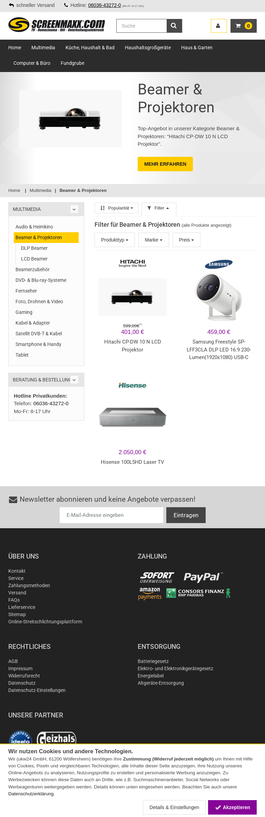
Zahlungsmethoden (29, 585)
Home (14, 47)
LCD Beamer (34, 259)
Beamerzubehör (33, 269)
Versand (17, 592)
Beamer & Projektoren (39, 237)
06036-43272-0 (104, 5)
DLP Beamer (34, 248)
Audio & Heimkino (34, 226)
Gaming (24, 312)
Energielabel (151, 675)
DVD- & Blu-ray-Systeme (41, 280)
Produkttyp (114, 240)
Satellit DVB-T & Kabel (39, 333)
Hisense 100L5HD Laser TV (132, 462)
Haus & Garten (197, 47)
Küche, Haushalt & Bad (90, 47)
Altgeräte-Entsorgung (161, 683)
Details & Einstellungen (174, 807)
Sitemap (17, 614)
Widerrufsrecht (24, 675)
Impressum (20, 668)
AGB (13, 661)
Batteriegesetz (153, 661)
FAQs (14, 600)
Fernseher (26, 291)
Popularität (116, 208)
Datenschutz (22, 683)
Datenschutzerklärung (30, 793)
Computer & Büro (31, 63)
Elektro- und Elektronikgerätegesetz (175, 668)
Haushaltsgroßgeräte (148, 47)
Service (15, 578)
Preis (186, 240)
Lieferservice (21, 607)
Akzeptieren (232, 807)
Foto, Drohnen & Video (39, 301)
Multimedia (43, 47)
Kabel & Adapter (33, 323)
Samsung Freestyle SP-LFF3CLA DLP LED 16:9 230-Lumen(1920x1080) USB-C (219, 349)
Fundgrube (72, 63)
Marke (154, 240)
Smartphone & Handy (38, 344)
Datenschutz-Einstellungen (37, 690)
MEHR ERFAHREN (165, 164)
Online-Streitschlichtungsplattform (45, 621)
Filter (159, 208)
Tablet (22, 355)
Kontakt (17, 571)
